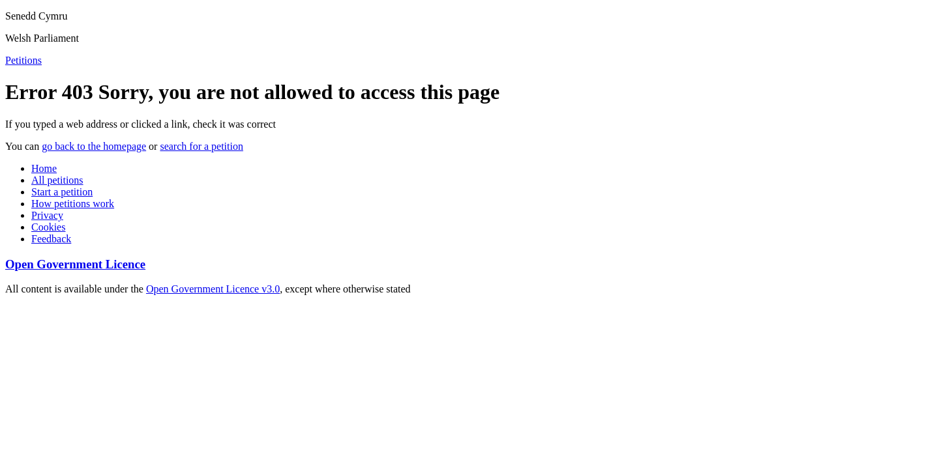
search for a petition (201, 146)
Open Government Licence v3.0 (213, 288)
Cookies (48, 227)
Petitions (23, 60)
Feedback (51, 238)
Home (44, 168)
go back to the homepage (94, 146)
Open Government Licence (75, 264)
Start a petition (62, 191)
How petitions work (72, 203)
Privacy (47, 215)
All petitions (57, 180)
